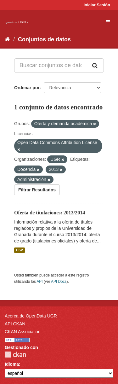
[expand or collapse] (108, 21)
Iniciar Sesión (96, 5)
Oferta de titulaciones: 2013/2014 (49, 212)
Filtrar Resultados (37, 189)
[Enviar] (95, 65)
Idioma (12, 364)
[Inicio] (7, 39)
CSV (19, 250)
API (39, 281)
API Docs (59, 281)
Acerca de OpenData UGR (31, 315)
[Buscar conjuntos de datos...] (50, 65)
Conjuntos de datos (44, 39)
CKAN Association (23, 331)
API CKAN (15, 323)
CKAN (15, 354)
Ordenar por (27, 87)
